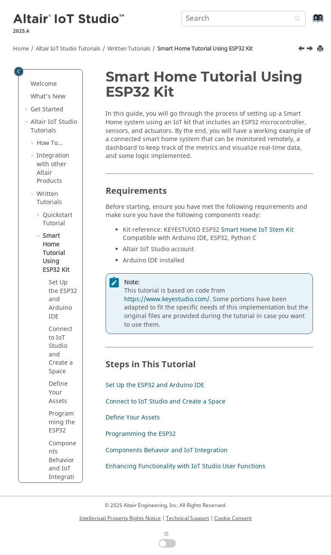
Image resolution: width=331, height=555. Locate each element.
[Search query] (243, 18)
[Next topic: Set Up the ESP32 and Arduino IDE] (310, 49)
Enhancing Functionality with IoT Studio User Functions (185, 466)
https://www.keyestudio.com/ (166, 299)
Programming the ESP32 (62, 422)
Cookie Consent (233, 518)
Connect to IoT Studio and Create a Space (61, 350)
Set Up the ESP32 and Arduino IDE (155, 385)
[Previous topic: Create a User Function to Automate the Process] (302, 49)
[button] (27, 84)
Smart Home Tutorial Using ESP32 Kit (205, 49)
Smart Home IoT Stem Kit (257, 229)
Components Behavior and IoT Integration (62, 464)
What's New (48, 96)
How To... (50, 143)
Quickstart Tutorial (57, 219)
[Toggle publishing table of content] (18, 71)
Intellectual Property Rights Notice (120, 518)
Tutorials (68, 49)
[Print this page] (321, 49)
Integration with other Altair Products (53, 168)
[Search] (295, 19)
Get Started (47, 109)
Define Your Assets (58, 392)
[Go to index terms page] (309, 22)
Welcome (44, 83)
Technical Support (187, 518)
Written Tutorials (128, 49)
